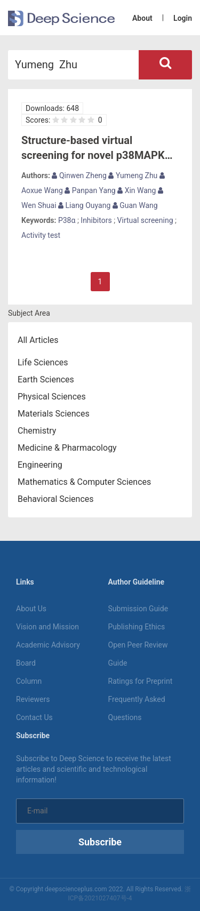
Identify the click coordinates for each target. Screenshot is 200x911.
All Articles (38, 340)
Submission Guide (138, 608)
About (142, 18)
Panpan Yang (90, 190)
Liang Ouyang (84, 205)
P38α (66, 220)
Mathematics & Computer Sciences (84, 482)
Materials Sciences (54, 414)
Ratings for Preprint (140, 681)
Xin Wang (136, 190)
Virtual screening (145, 220)
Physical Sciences (52, 396)
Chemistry (37, 431)
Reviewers (33, 699)
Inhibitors (96, 220)
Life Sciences (43, 362)
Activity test (40, 235)
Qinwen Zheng (79, 175)
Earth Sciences (46, 379)
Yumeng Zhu (132, 175)
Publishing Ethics (136, 626)
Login (182, 18)
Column (29, 681)
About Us (31, 608)
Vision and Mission (47, 626)
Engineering (40, 465)
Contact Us (34, 717)
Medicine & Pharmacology (67, 448)
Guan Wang (135, 205)
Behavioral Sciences (56, 499)
